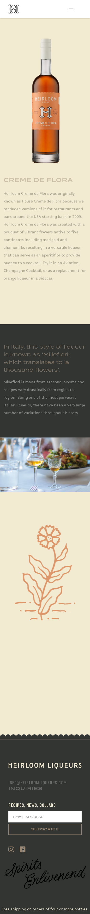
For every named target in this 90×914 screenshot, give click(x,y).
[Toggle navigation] (71, 9)
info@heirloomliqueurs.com (37, 782)
